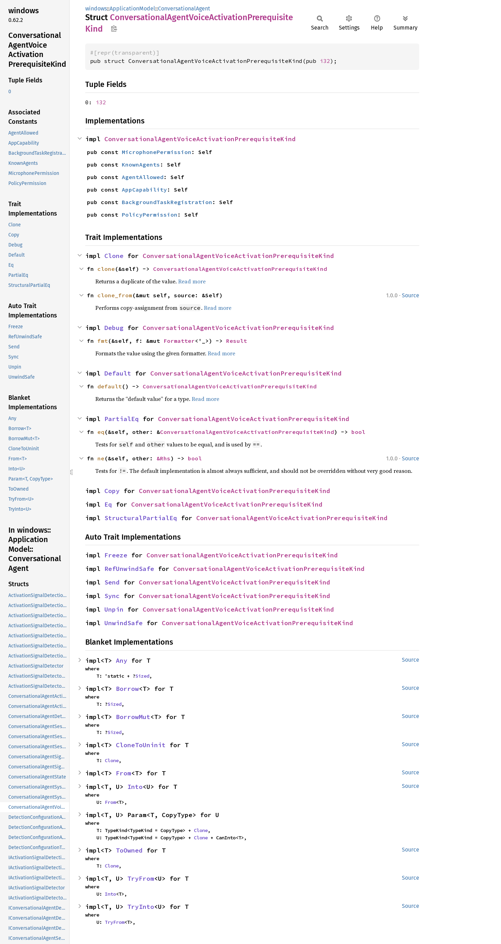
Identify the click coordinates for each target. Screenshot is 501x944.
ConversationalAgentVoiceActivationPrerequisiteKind (200, 139)
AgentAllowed (143, 177)
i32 (325, 60)
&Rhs (163, 458)
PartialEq (121, 419)
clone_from (114, 295)
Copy (112, 491)
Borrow (127, 689)
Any (121, 660)
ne (100, 458)
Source (410, 295)
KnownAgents (141, 164)
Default (117, 373)
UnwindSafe (123, 623)
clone (106, 268)
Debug (114, 328)
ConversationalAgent (184, 8)
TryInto (140, 907)
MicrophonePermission (156, 151)
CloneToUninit (141, 745)
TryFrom (140, 878)
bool (358, 431)
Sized (142, 676)
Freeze (115, 555)
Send (112, 582)
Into (135, 787)
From (123, 773)
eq (100, 431)
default (109, 386)
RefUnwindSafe (129, 569)
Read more (192, 281)
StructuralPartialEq (140, 518)
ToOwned (129, 850)
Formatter (179, 340)
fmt (102, 340)
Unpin (114, 609)
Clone (114, 256)
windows (96, 8)
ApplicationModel (132, 8)
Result (236, 340)
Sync (112, 596)
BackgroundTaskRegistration (167, 202)
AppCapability (144, 189)
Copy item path (114, 28)
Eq (108, 504)
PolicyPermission (149, 214)
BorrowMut (133, 717)
